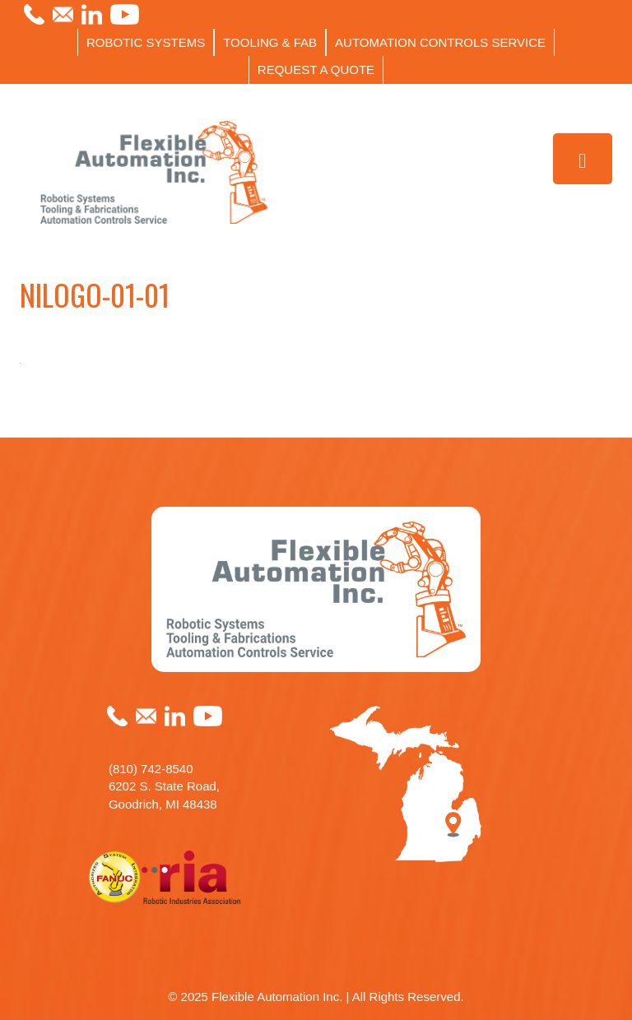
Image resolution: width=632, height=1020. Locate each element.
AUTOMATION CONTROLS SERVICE (440, 42)
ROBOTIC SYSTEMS (145, 42)
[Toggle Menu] (583, 159)
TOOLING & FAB (270, 42)
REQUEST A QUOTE (316, 69)
